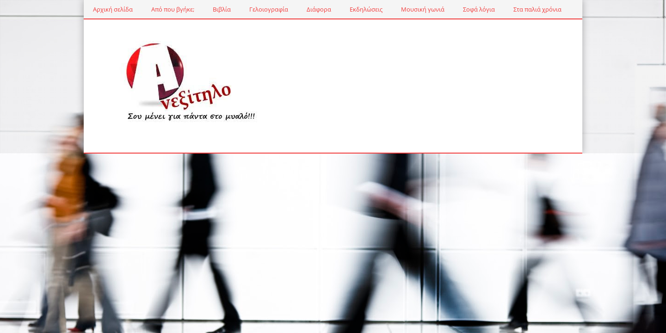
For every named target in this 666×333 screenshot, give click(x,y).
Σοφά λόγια (451, 9)
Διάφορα (290, 9)
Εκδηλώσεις (337, 9)
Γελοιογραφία (240, 9)
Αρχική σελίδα (85, 9)
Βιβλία (194, 9)
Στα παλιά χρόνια (509, 9)
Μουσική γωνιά (394, 9)
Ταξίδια (562, 9)
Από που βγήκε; (144, 9)
